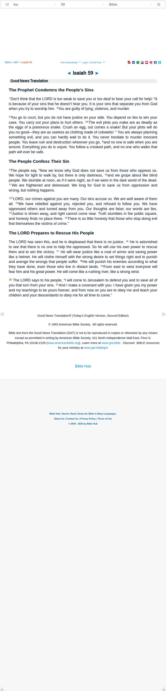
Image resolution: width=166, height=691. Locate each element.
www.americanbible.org (63, 343)
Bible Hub (83, 366)
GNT (16, 62)
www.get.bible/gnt (96, 347)
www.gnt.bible (111, 343)
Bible (8, 62)
